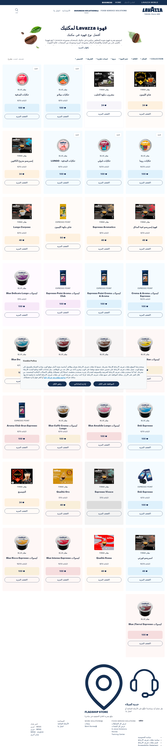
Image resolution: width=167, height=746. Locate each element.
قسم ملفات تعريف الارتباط (148, 743)
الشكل (144, 59)
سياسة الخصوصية (144, 737)
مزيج (114, 59)
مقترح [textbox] (10, 59)
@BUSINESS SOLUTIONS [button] (86, 11)
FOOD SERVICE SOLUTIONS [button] (114, 11)
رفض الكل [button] (57, 384)
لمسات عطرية (102, 59)
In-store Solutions (119, 729)
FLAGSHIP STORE (96, 712)
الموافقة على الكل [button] (106, 384)
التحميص (79, 59)
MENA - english (37, 732)
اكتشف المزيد (145, 114)
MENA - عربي (36, 729)
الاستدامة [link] (66, 11)
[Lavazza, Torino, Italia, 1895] (152, 11)
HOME (118, 2)
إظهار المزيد (83, 48)
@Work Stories (91, 726)
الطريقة (90, 59)
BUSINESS (107, 2)
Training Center (118, 734)
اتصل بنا (61, 726)
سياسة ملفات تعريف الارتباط (149, 740)
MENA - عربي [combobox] (36, 727)
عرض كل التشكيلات (119, 724)
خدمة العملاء (132, 704)
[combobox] (10, 59)
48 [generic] (145, 240)
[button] (17, 11)
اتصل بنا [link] (56, 11)
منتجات (87, 724)
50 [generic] (63, 237)
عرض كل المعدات (118, 726)
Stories (115, 732)
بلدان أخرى (35, 735)
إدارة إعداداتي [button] (80, 384)
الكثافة (134, 59)
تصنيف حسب (18, 59)
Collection (157, 59)
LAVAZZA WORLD (149, 2)
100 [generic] (62, 107)
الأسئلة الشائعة (63, 724)
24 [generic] (145, 105)
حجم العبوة (124, 59)
